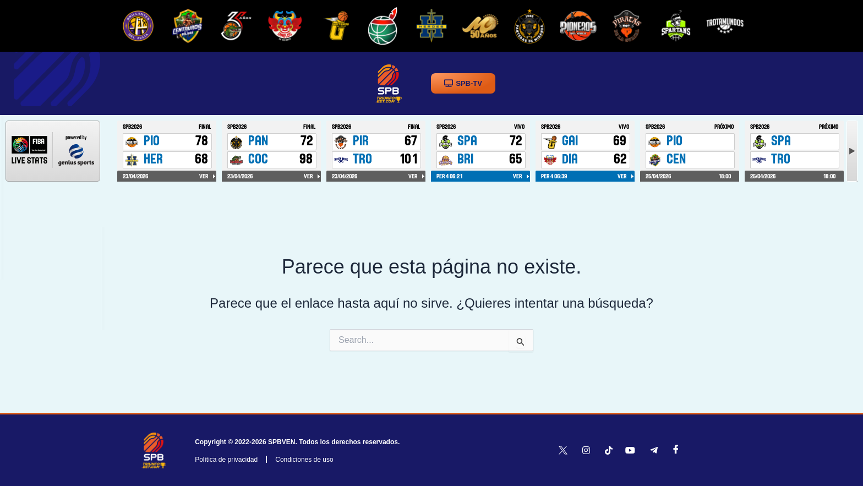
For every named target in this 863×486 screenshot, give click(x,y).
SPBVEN (281, 442)
